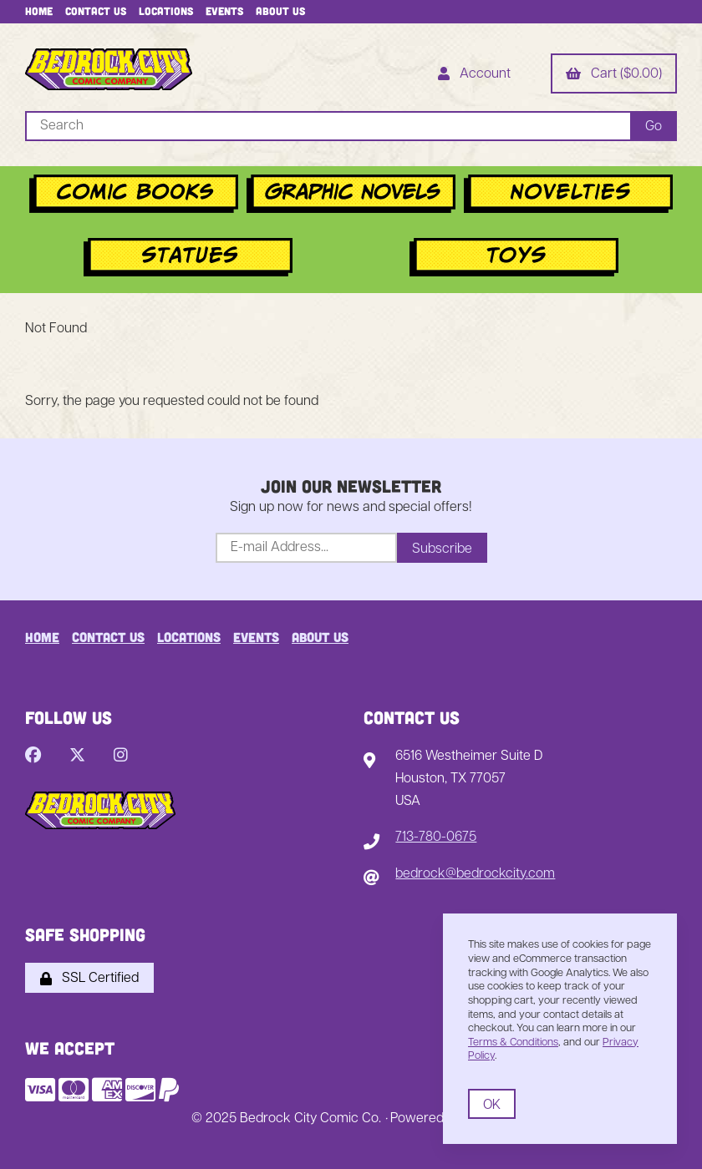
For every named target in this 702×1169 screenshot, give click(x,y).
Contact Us (95, 11)
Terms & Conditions (513, 1042)
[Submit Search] (653, 126)
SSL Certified (89, 978)
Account (474, 75)
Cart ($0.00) (614, 75)
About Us (280, 11)
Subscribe (442, 549)
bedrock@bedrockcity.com (475, 874)
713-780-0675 (435, 837)
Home (39, 11)
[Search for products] (327, 126)
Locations (166, 11)
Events (224, 11)
